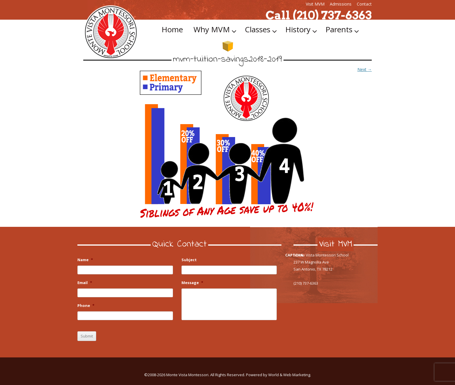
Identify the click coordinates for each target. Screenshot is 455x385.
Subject (189, 259)
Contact (364, 4)
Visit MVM (315, 4)
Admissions (341, 4)
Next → (364, 69)
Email (84, 282)
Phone (85, 305)
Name (85, 259)
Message (192, 282)
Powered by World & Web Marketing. (278, 374)
